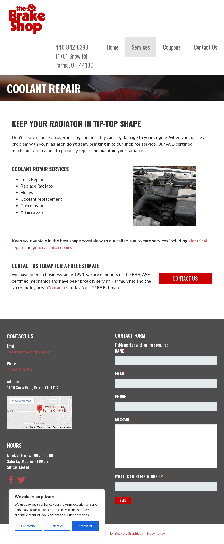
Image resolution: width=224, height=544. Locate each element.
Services (141, 47)
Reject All (57, 526)
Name (121, 351)
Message (124, 419)
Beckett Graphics (128, 533)
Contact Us (205, 47)
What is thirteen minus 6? (140, 476)
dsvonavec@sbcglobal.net (29, 351)
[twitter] (23, 480)
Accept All (85, 526)
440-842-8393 (19, 369)
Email (121, 373)
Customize (28, 526)
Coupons (172, 47)
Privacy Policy (154, 533)
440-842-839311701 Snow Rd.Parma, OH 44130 (74, 56)
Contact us (57, 287)
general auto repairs (52, 247)
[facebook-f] (12, 480)
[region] (57, 512)
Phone (120, 396)
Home (113, 47)
